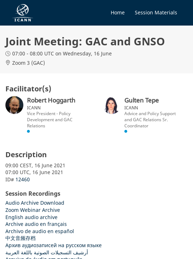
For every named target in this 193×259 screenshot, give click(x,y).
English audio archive (31, 217)
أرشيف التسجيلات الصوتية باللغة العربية (46, 252)
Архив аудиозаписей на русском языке (53, 245)
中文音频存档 (20, 238)
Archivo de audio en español (39, 231)
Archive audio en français (36, 224)
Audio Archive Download (34, 202)
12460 (22, 179)
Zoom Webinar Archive (32, 209)
